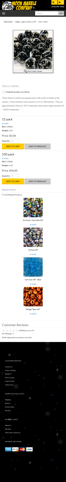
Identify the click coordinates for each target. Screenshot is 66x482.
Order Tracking (10, 370)
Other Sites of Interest (12, 433)
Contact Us (9, 367)
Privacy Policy (9, 407)
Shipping (8, 400)
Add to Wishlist (37, 146)
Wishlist (8, 374)
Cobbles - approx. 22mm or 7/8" (25, 22)
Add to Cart (13, 146)
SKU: (4, 127)
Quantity (6, 141)
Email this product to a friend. (18, 92)
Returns (8, 403)
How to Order (9, 381)
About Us (8, 425)
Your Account (9, 378)
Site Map (8, 429)
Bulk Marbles (8, 22)
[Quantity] (14, 141)
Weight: (5, 130)
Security (8, 410)
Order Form (9, 385)
